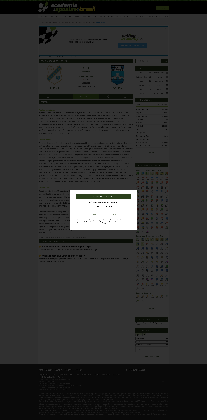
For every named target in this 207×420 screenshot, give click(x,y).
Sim (114, 214)
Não (95, 214)
